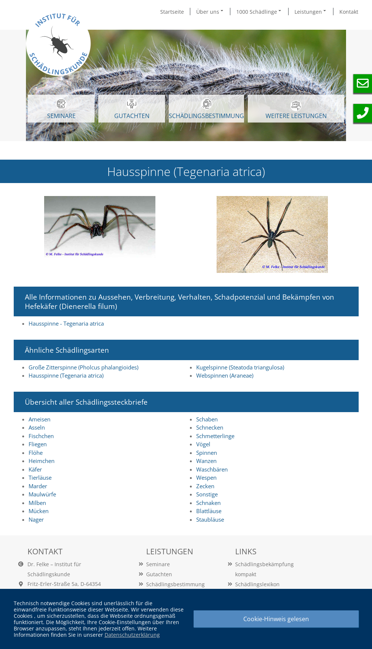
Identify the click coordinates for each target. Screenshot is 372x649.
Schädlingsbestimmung (206, 109)
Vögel (203, 444)
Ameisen (39, 419)
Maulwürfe (42, 494)
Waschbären (212, 469)
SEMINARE (61, 109)
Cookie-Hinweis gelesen (276, 619)
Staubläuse (210, 519)
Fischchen (41, 436)
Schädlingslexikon (257, 584)
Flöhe (36, 452)
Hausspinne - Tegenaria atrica (66, 323)
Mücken (39, 511)
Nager (36, 519)
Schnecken (209, 427)
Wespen (206, 477)
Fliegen (38, 444)
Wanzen (206, 460)
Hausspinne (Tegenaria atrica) (66, 375)
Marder (38, 486)
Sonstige (207, 494)
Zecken (205, 486)
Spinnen (206, 452)
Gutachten (159, 574)
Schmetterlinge (215, 436)
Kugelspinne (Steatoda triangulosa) (240, 367)
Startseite (172, 11)
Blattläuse (208, 511)
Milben (37, 502)
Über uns (210, 11)
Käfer (35, 469)
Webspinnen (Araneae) (224, 375)
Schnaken (208, 502)
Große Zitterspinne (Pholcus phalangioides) (83, 367)
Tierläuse (40, 477)
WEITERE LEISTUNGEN (296, 110)
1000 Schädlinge (259, 11)
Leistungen (310, 11)
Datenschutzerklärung (132, 634)
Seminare (158, 564)
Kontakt (348, 11)
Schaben (207, 419)
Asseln (37, 427)
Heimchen (42, 460)
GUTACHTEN (131, 109)
